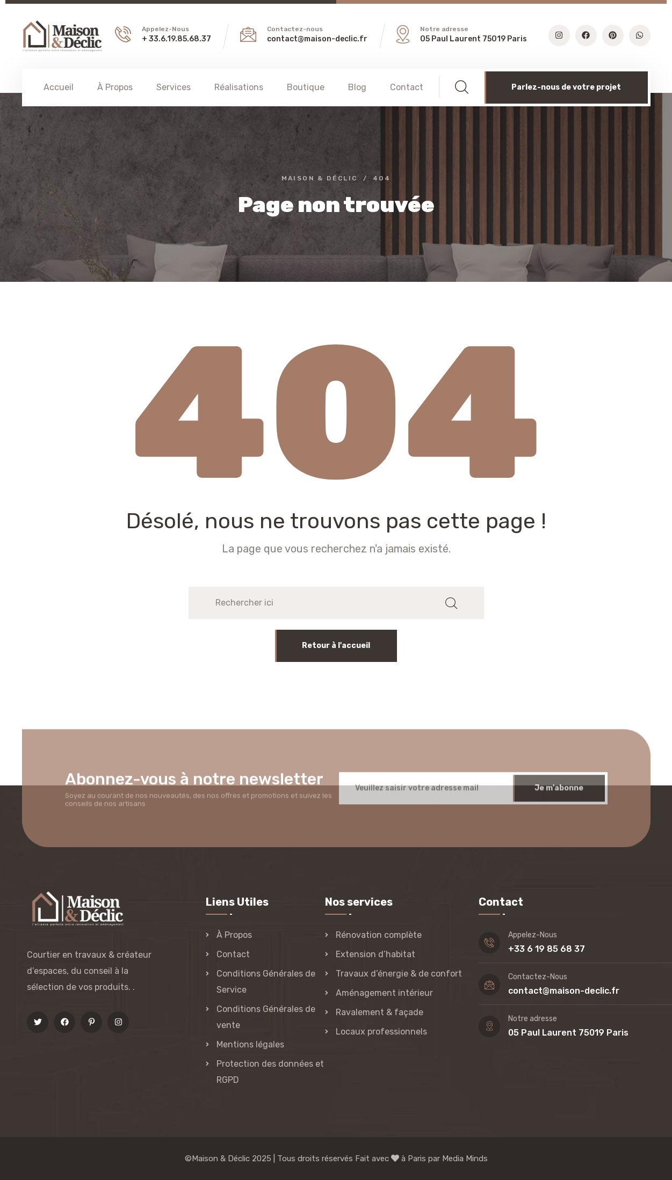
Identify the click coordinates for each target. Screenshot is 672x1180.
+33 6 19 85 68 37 (546, 949)
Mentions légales (250, 1044)
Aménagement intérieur (384, 993)
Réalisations (238, 87)
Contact (406, 87)
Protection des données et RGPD (270, 1072)
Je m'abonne (558, 794)
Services (173, 87)
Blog (357, 87)
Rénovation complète (379, 935)
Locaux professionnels (381, 1031)
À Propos (115, 87)
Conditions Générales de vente (265, 1017)
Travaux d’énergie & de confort (399, 973)
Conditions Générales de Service (265, 981)
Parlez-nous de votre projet (566, 87)
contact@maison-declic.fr (317, 38)
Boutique (305, 87)
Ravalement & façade (379, 1012)
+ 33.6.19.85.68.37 (176, 38)
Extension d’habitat (375, 954)
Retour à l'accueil (336, 645)
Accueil (59, 87)
